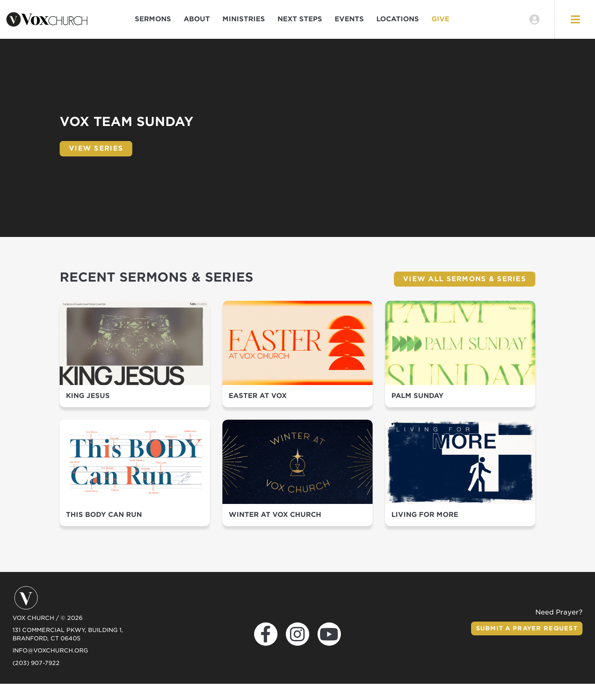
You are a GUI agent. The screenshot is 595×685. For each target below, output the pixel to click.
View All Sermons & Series (464, 280)
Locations (397, 20)
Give (440, 20)
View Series (96, 150)
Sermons (153, 20)
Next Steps (299, 20)
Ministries (243, 20)
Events (349, 20)
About (197, 20)
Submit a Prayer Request (525, 629)
